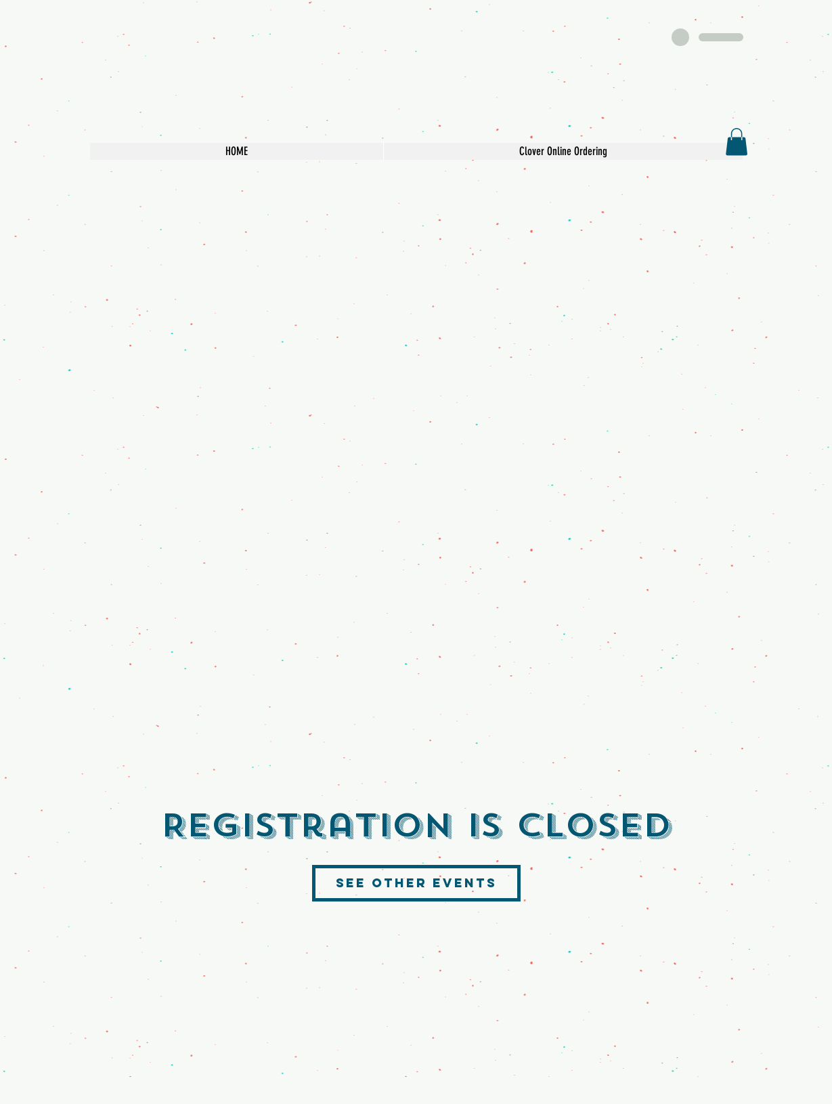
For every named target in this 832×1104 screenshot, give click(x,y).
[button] (736, 142)
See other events (416, 883)
